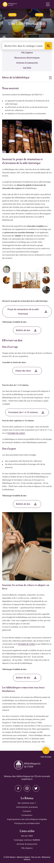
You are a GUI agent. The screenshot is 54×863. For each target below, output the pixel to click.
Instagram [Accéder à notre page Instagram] (27, 788)
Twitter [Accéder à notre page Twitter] (18, 788)
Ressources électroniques (27, 57)
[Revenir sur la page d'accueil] (9, 4)
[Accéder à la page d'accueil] (27, 765)
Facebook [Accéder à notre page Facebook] (36, 788)
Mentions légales (23, 857)
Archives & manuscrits (27, 63)
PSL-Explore (27, 52)
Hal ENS (27, 68)
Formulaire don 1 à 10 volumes (23, 412)
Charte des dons (23, 370)
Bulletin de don (23, 330)
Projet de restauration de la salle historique (23, 311)
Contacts (27, 811)
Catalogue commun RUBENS (27, 840)
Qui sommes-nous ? (27, 803)
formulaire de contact (26, 644)
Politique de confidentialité (27, 823)
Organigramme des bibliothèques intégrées (27, 819)
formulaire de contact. (16, 433)
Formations (27, 815)
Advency (27, 859)
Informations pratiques (27, 807)
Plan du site (35, 857)
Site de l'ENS (27, 836)
